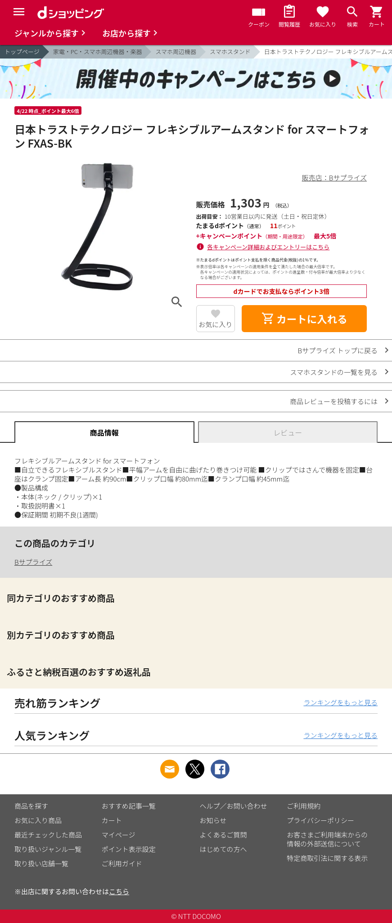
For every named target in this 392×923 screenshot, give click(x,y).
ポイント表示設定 (129, 849)
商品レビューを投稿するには (334, 401)
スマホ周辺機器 (175, 51)
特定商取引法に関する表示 (327, 858)
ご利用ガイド (122, 863)
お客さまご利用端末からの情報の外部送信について (327, 839)
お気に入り (215, 324)
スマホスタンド (230, 51)
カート (112, 820)
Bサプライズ (33, 562)
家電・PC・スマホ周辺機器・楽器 (97, 51)
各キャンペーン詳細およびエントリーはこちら (268, 247)
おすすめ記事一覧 (129, 805)
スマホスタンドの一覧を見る (334, 372)
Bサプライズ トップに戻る (338, 350)
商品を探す (31, 805)
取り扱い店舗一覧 (41, 863)
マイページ (118, 834)
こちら (119, 891)
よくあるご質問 (223, 834)
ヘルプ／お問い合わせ (233, 805)
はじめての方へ (223, 849)
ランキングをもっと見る (340, 702)
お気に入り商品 (38, 820)
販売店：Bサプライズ (334, 177)
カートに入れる (304, 319)
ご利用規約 (303, 805)
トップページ (22, 51)
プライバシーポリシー (320, 820)
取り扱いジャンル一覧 (47, 849)
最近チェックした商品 (48, 834)
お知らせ (213, 820)
